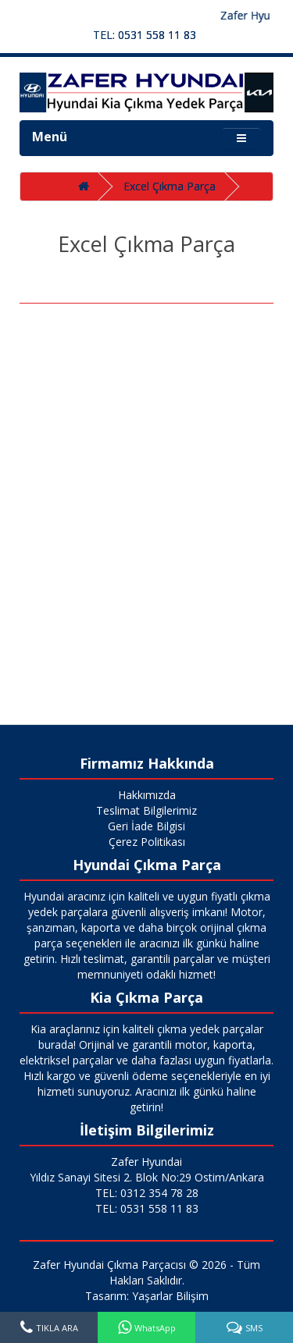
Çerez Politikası (147, 841)
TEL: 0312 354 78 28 (146, 1192)
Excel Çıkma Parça (169, 186)
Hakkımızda (147, 794)
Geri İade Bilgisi (146, 826)
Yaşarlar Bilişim (170, 1295)
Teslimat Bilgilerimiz (146, 810)
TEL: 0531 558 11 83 (144, 34)
